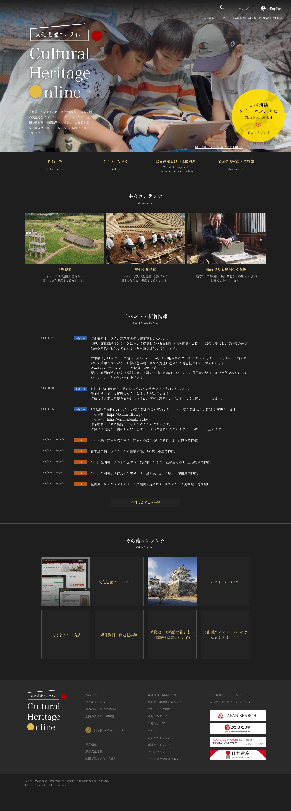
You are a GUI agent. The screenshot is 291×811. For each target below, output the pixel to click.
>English (271, 8)
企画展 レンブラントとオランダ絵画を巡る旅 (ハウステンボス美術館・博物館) (149, 484)
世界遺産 (64, 269)
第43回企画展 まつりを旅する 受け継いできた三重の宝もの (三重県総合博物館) (150, 462)
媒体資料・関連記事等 (162, 695)
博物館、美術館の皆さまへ (165, 702)
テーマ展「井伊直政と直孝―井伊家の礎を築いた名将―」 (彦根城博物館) (144, 440)
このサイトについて (161, 738)
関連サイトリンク (159, 745)
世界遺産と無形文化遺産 (175, 165)
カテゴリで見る (115, 165)
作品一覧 (55, 165)
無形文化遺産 (145, 269)
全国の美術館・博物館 (235, 165)
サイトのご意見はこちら (163, 759)
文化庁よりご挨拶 (159, 709)
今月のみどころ (158, 716)
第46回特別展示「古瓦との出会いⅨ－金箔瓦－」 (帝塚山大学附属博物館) (144, 473)
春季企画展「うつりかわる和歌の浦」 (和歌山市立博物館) (132, 451)
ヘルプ (244, 8)
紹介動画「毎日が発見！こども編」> (219, 147)
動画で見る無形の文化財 (226, 269)
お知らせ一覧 (156, 723)
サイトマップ (156, 752)
